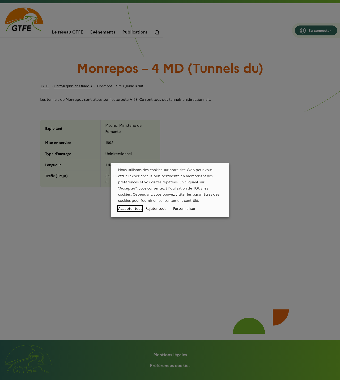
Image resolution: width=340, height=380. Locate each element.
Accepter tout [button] (130, 208)
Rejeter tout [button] (155, 208)
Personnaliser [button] (184, 208)
